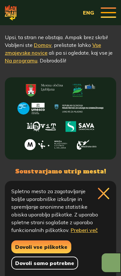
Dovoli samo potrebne (44, 263)
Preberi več (84, 230)
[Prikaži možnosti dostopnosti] (111, 263)
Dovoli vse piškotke (41, 247)
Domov (43, 45)
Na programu (21, 60)
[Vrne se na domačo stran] (10, 12)
